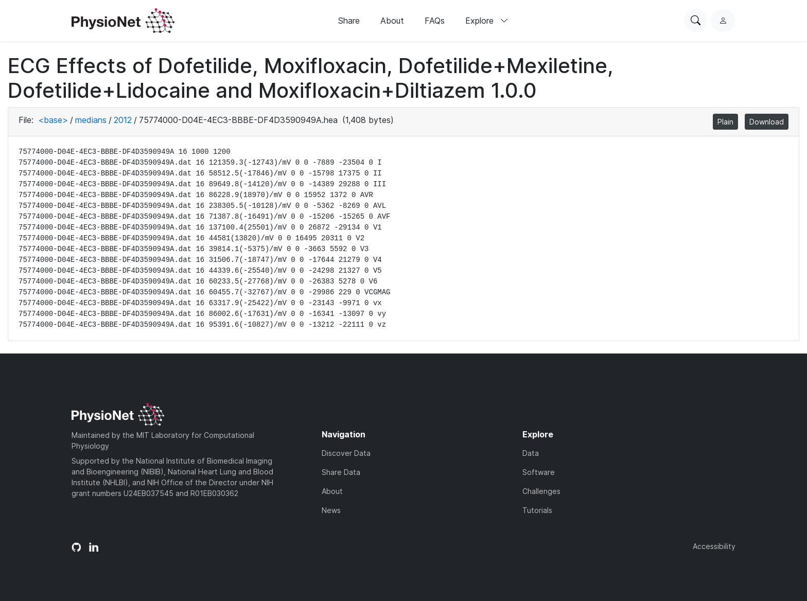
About (392, 20)
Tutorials (537, 510)
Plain (725, 121)
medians (91, 120)
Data (530, 453)
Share (349, 20)
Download (766, 121)
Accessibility (714, 546)
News (331, 510)
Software (538, 472)
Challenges (541, 491)
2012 (123, 120)
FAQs (435, 20)
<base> (53, 120)
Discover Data (346, 453)
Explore (486, 20)
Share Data (341, 472)
